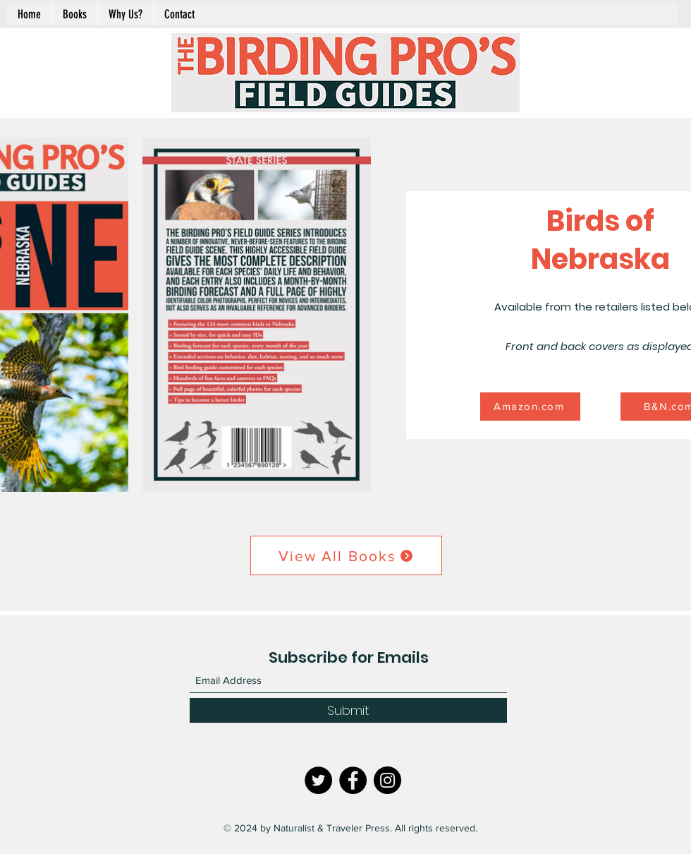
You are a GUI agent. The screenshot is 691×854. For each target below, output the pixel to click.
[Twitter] (318, 780)
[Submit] (348, 710)
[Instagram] (387, 780)
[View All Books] (346, 555)
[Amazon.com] (530, 406)
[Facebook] (353, 780)
